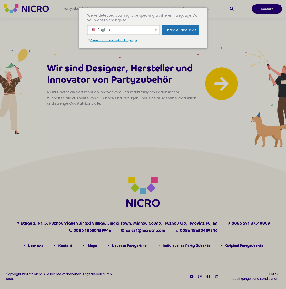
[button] (231, 8)
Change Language (181, 30)
